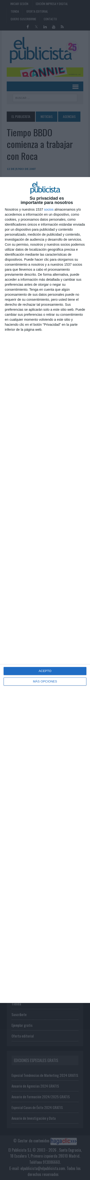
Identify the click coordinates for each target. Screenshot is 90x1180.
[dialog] (45, 590)
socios (49, 209)
